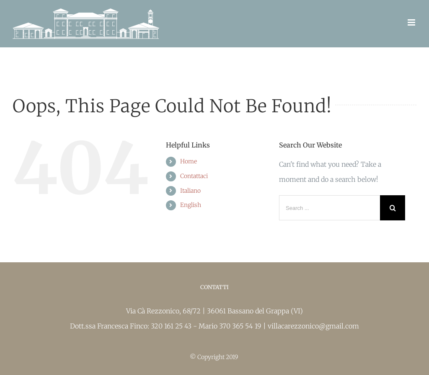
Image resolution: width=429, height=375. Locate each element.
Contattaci (194, 176)
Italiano (190, 190)
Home (188, 161)
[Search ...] (329, 207)
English (190, 205)
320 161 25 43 (172, 326)
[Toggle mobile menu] (412, 22)
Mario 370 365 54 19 (231, 326)
